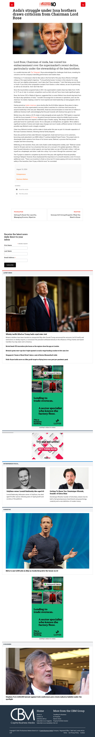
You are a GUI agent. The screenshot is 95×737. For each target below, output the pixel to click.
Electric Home (57, 719)
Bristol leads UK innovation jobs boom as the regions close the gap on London (32, 346)
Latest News (7, 273)
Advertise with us (41, 719)
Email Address (10, 258)
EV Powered (56, 716)
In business (7, 644)
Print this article (21, 194)
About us (39, 714)
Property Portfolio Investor (60, 721)
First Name (8, 245)
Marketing (7, 509)
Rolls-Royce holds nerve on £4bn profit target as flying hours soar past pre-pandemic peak (37, 359)
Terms (65, 733)
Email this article (21, 189)
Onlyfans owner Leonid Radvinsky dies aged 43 (25, 491)
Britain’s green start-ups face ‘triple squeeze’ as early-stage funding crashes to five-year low (37, 351)
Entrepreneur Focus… (11, 463)
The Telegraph (35, 72)
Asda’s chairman (30, 105)
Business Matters (22, 179)
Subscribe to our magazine (44, 721)
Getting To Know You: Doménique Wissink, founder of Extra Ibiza (67, 492)
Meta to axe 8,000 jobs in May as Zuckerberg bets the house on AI (32, 571)
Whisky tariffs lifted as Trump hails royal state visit (26, 334)
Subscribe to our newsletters (45, 723)
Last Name (8, 251)
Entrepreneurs (21, 174)
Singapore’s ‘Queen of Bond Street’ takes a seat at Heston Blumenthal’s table (31, 355)
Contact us (40, 716)
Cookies (82, 733)
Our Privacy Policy (74, 733)
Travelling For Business (59, 714)
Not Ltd (55, 723)
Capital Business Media (46, 730)
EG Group (34, 117)
